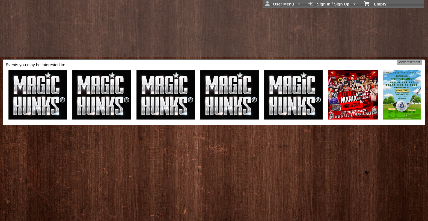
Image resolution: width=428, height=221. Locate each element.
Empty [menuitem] (375, 3)
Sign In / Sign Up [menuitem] (332, 4)
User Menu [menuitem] (282, 4)
